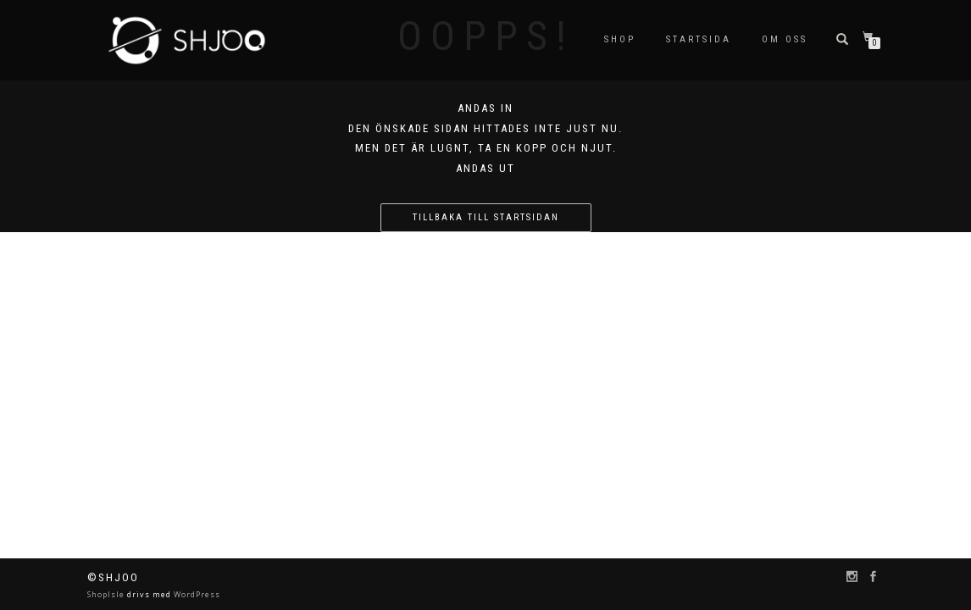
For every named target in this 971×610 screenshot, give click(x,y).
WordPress (195, 594)
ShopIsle (107, 594)
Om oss (784, 39)
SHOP (619, 39)
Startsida (698, 39)
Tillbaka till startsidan (486, 217)
